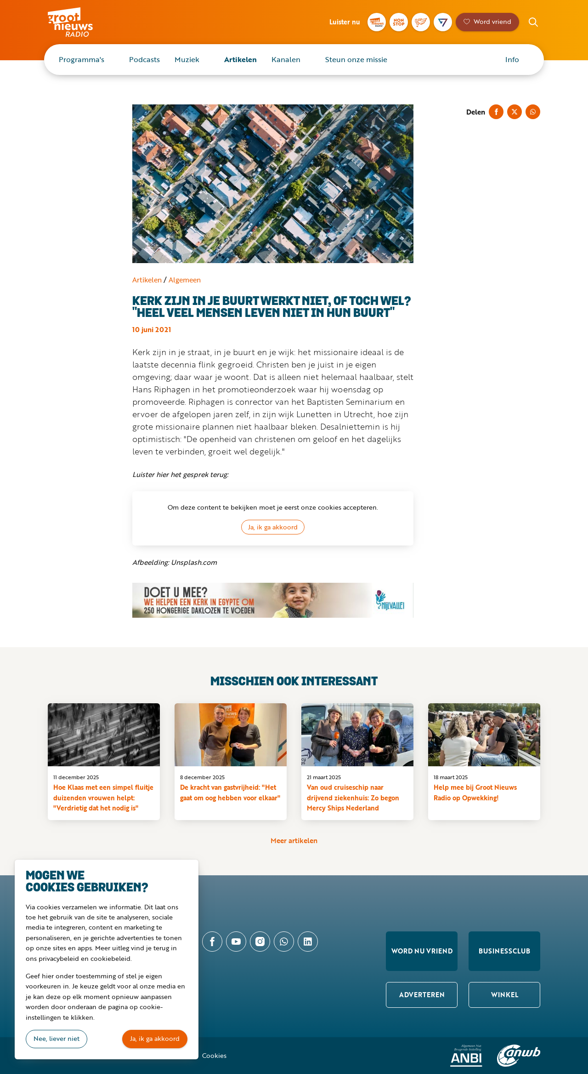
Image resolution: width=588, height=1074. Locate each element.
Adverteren (422, 994)
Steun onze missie (356, 59)
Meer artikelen (294, 840)
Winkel (504, 994)
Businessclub (504, 951)
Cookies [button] (214, 1055)
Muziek (187, 59)
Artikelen (240, 59)
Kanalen (285, 59)
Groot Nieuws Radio (80, 22)
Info (512, 59)
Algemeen (185, 280)
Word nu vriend (421, 951)
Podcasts (144, 59)
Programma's (81, 59)
